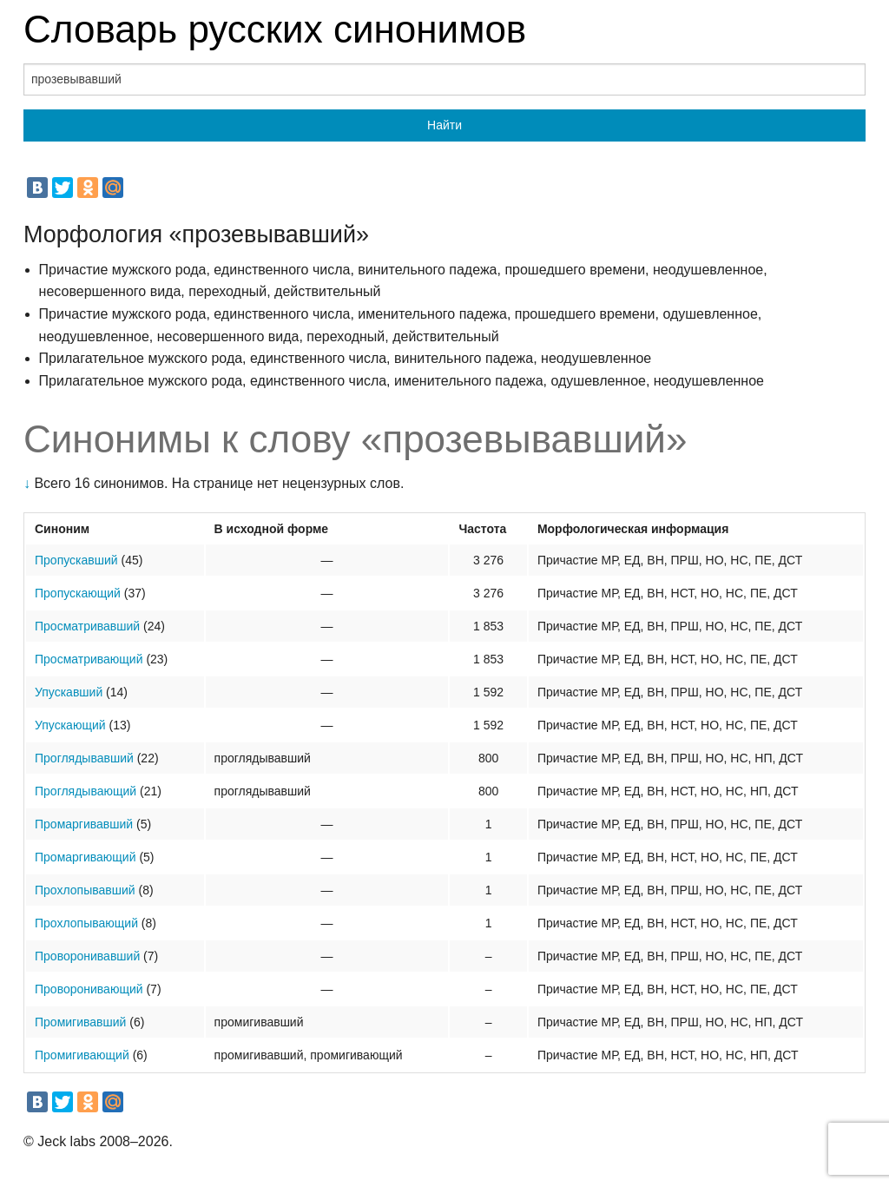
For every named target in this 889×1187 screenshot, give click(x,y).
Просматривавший (87, 626)
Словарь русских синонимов (274, 29)
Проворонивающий (89, 989)
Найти (444, 125)
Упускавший (68, 692)
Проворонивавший (87, 956)
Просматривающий (88, 659)
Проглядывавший (84, 758)
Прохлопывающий (86, 923)
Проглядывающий (85, 791)
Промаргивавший (84, 824)
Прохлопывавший (85, 890)
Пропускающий (78, 593)
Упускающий (70, 725)
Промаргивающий (85, 857)
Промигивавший (80, 1022)
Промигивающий (82, 1055)
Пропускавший (76, 560)
